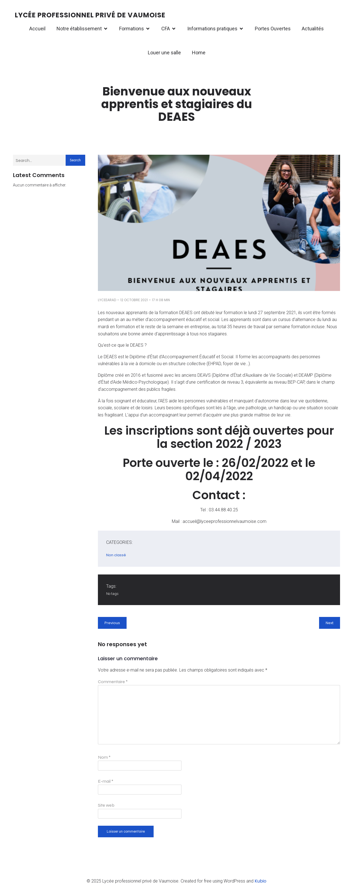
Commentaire (113, 681)
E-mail (105, 781)
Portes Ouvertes (273, 28)
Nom (104, 757)
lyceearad (107, 300)
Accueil (37, 28)
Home (198, 52)
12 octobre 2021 (134, 300)
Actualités (313, 28)
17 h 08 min (161, 300)
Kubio (260, 881)
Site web (106, 805)
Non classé (116, 555)
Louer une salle (164, 52)
